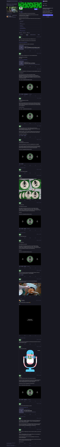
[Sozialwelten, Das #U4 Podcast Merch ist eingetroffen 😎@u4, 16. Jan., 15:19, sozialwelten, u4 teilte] (30, 317)
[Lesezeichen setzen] (35, 50)
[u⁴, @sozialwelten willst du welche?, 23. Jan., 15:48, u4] (30, 170)
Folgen (36, 9)
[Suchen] (12, 1)
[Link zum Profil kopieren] (38, 9)
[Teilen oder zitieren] (25, 50)
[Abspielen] (30, 87)
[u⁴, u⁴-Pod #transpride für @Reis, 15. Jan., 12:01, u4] (30, 359)
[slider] (30, 81)
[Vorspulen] (37, 87)
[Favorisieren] (30, 50)
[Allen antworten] (20, 173)
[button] (30, 87)
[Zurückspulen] (23, 87)
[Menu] (40, 9)
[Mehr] (40, 50)
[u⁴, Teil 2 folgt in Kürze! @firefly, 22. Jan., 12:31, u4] (30, 235)
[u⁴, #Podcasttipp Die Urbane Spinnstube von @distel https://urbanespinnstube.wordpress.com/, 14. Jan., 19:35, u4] (30, 409)
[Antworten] (20, 50)
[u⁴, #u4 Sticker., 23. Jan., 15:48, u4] (30, 188)
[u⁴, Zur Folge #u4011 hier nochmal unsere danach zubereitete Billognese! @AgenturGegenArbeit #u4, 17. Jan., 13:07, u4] (30, 288)
